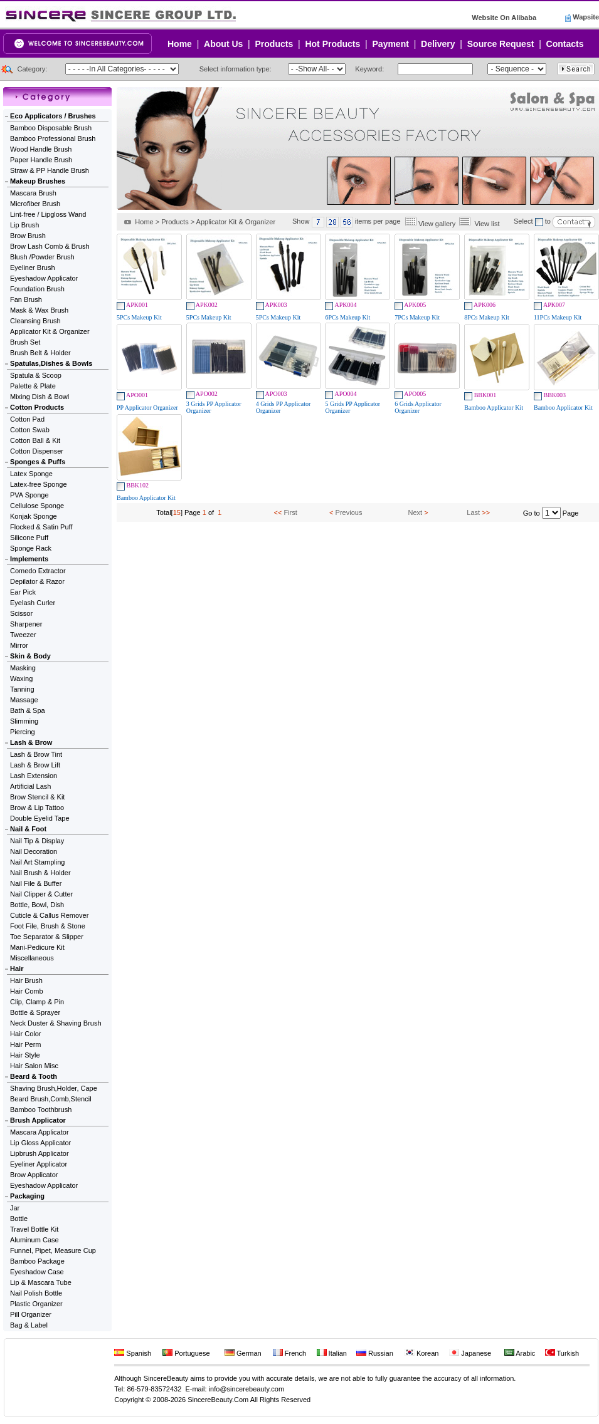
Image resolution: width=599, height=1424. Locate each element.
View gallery (436, 223)
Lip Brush (24, 225)
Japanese (470, 1353)
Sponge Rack (30, 548)
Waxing (21, 678)
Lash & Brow (31, 742)
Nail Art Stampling (37, 862)
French (289, 1353)
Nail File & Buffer (35, 883)
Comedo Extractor (38, 570)
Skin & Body (30, 656)
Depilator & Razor (37, 581)
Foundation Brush (37, 289)
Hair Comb (26, 991)
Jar (14, 1208)
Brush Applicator (38, 1120)
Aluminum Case (34, 1240)
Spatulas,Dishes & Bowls (51, 363)
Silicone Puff (29, 537)
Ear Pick (23, 592)
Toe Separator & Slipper (46, 936)
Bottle (19, 1218)
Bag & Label (29, 1325)
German (243, 1353)
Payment (391, 44)
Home (179, 44)
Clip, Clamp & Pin (37, 1002)
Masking (23, 668)
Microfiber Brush (35, 203)
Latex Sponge (31, 473)
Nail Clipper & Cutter (41, 894)
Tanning (22, 689)
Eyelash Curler (32, 602)
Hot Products (332, 44)
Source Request (500, 44)
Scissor (21, 613)
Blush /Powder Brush (42, 257)
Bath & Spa (27, 710)
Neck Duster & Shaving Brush (56, 1023)
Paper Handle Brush (41, 160)
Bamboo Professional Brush (52, 138)
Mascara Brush (33, 193)
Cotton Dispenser (36, 451)
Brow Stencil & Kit (37, 797)
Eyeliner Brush (32, 267)
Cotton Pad (27, 419)
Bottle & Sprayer (35, 1012)
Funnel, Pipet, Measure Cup (53, 1250)
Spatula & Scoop (35, 375)
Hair (16, 968)
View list (486, 223)
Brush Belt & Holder (40, 352)
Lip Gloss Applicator (40, 1142)
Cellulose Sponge (37, 505)
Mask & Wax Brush (39, 310)
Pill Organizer (30, 1314)
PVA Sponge (29, 495)
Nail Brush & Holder (40, 872)
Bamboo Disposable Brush (51, 128)
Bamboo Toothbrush (41, 1109)
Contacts (565, 44)
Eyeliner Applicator (38, 1164)
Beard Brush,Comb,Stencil (51, 1099)
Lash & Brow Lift (35, 765)
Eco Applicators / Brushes (53, 116)
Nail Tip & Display (37, 841)
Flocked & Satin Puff (41, 527)
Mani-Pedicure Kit (37, 947)
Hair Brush (26, 980)
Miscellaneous (32, 958)
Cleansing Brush (35, 321)
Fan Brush (26, 299)
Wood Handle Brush (41, 149)
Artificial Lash (30, 786)
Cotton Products (37, 407)
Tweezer (23, 634)
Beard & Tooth (33, 1076)
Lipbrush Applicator (39, 1153)
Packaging (27, 1196)
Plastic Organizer (36, 1303)
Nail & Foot (28, 829)
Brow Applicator (34, 1174)
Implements (29, 559)
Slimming (24, 721)
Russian (374, 1353)
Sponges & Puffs (37, 461)
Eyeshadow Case (37, 1272)
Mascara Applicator (39, 1132)
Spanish (132, 1353)
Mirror (19, 645)
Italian (332, 1353)
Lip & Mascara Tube (41, 1282)
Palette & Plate (33, 386)
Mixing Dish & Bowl (39, 396)
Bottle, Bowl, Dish (37, 904)
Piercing (22, 731)
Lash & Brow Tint (36, 754)
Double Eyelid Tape (40, 818)
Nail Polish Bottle (36, 1293)
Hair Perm (25, 1044)
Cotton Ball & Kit (35, 440)
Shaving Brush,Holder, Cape (53, 1088)
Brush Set (25, 342)
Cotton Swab (30, 430)
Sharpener (26, 624)
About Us (223, 44)
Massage (24, 700)
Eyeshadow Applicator (44, 278)
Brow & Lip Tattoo (37, 807)
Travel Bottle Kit (34, 1229)
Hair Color (25, 1033)
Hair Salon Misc (34, 1065)
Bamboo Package (37, 1261)
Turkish (562, 1353)
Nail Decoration (33, 851)
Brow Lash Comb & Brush (50, 246)
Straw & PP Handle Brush (49, 170)
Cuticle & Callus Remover (49, 915)
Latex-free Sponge (38, 484)
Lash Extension (33, 775)
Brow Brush (28, 235)
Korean (422, 1353)
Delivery (438, 44)
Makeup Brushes (37, 181)
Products (274, 44)
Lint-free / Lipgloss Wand (48, 214)
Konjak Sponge (33, 516)
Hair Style (25, 1055)
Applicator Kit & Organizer (50, 331)
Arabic (520, 1353)
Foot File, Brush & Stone (47, 926)
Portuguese (185, 1353)
